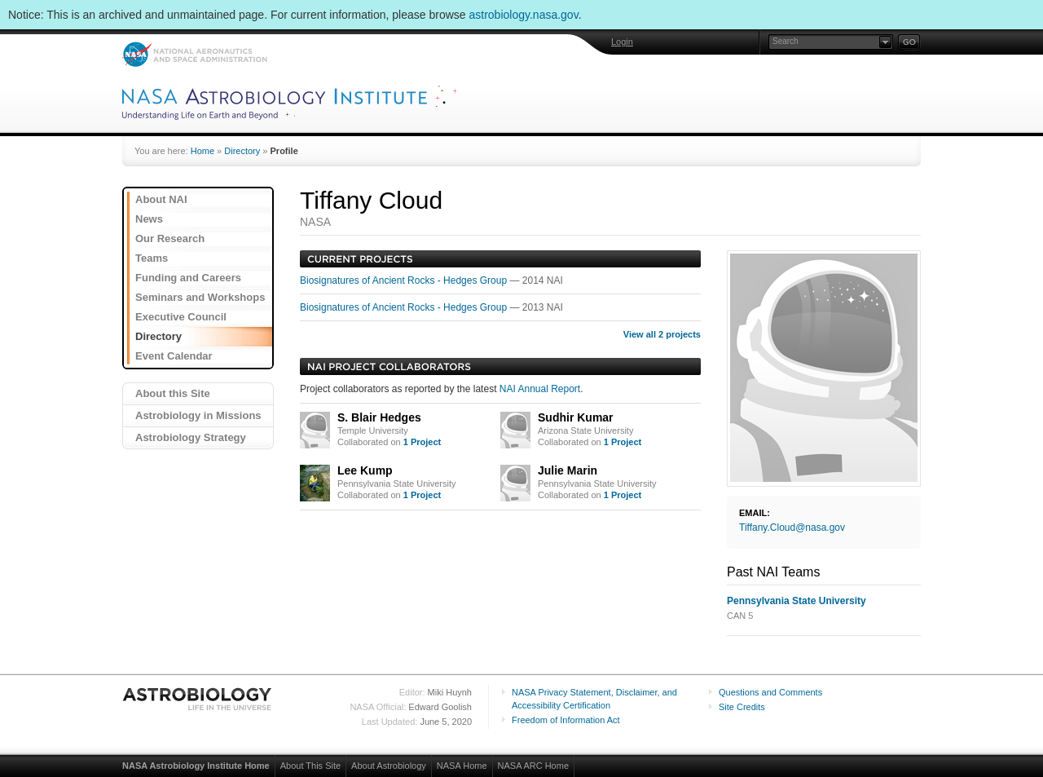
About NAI (161, 199)
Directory (242, 151)
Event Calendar (174, 356)
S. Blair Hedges (379, 417)
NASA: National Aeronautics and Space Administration (194, 54)
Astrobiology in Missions (198, 415)
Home (202, 151)
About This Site (310, 765)
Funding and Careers (188, 278)
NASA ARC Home (533, 765)
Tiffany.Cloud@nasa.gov (792, 527)
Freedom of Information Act (566, 720)
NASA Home (462, 765)
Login (622, 41)
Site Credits (742, 707)
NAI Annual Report (539, 389)
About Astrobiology (388, 765)
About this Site (172, 393)
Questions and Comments (770, 692)
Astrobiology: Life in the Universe (198, 698)
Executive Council (181, 317)
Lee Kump (365, 470)
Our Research (170, 238)
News (149, 219)
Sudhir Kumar (576, 417)
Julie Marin (567, 470)
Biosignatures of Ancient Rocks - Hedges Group (404, 280)
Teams (151, 258)
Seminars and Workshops (200, 297)
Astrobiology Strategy (190, 437)
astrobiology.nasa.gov (524, 14)
